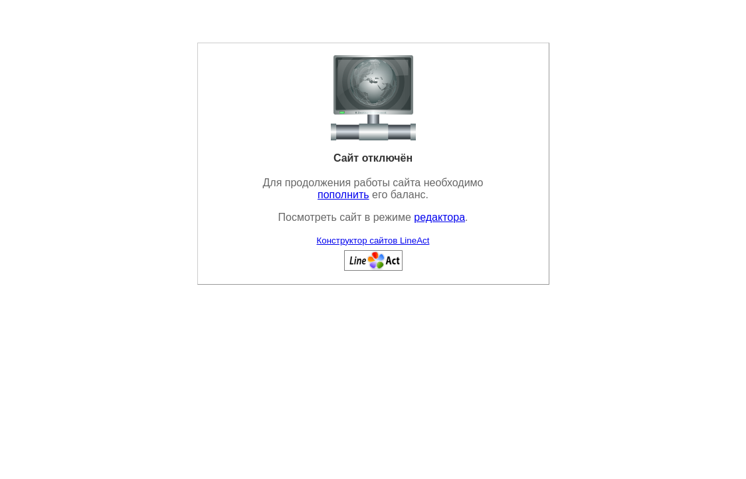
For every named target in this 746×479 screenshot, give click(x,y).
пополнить (343, 194)
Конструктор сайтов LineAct (373, 240)
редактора (439, 217)
